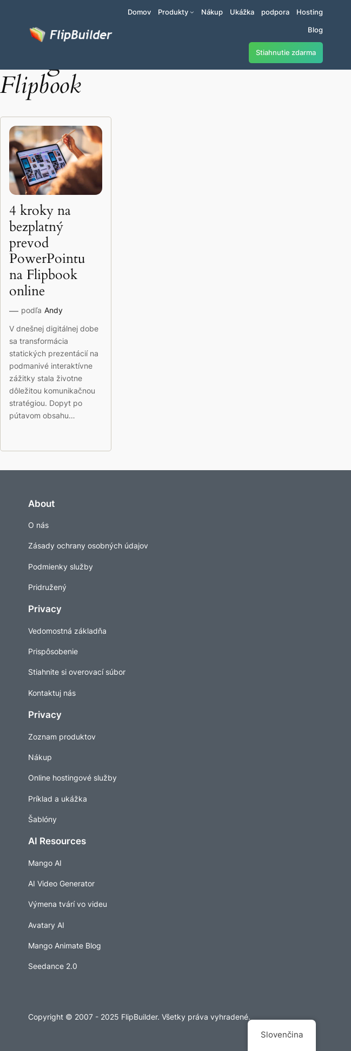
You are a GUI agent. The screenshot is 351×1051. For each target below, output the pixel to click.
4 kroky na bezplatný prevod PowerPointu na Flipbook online (47, 251)
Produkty (173, 12)
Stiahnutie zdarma (286, 53)
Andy (53, 310)
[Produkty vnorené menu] (192, 12)
